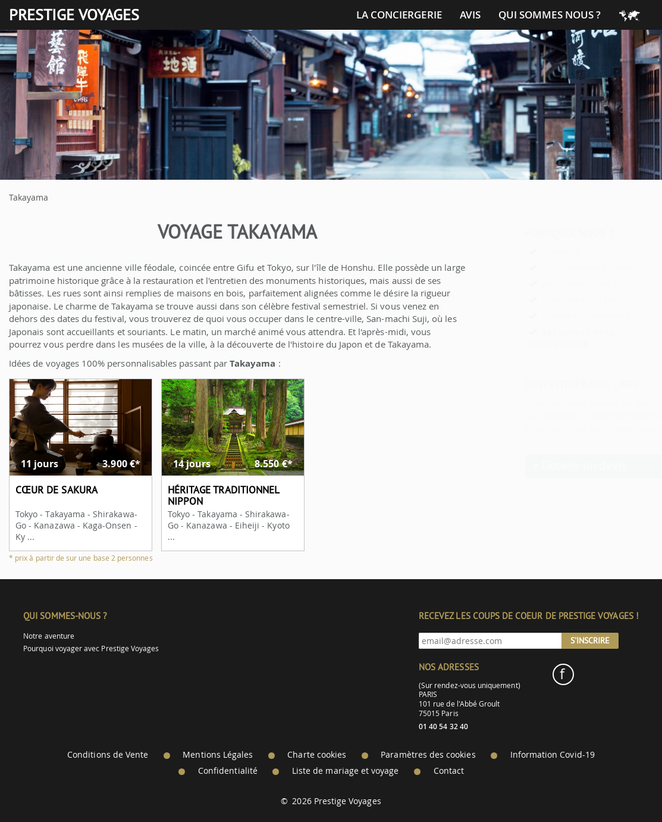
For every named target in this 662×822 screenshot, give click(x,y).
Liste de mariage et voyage (345, 770)
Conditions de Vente (107, 754)
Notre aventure (48, 636)
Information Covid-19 (552, 754)
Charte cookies (316, 754)
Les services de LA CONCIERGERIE (543, 337)
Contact (449, 770)
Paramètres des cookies (428, 754)
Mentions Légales (218, 754)
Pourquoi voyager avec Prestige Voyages (91, 648)
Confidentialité (228, 770)
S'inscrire (590, 640)
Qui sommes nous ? (549, 14)
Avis (470, 14)
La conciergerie (399, 14)
